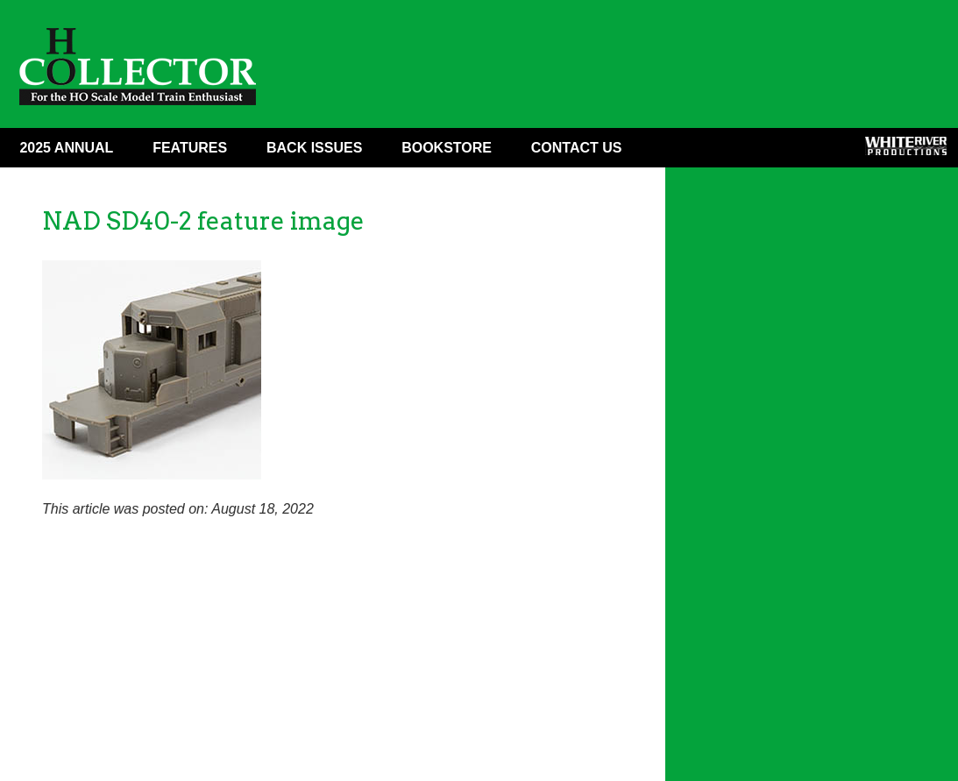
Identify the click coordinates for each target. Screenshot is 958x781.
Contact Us (576, 147)
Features (190, 147)
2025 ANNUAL (66, 147)
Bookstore (446, 147)
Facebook (675, 152)
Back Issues (314, 147)
